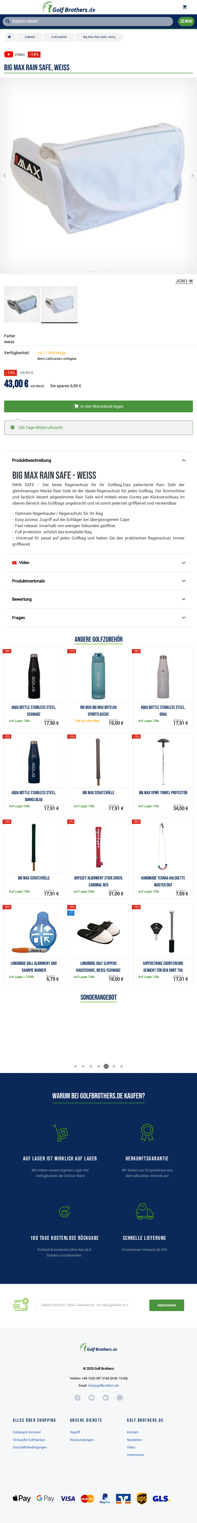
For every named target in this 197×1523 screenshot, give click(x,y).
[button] (8, 175)
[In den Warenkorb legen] (98, 406)
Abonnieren (166, 1305)
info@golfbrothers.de (103, 1385)
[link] (64, 1232)
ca (51, 352)
